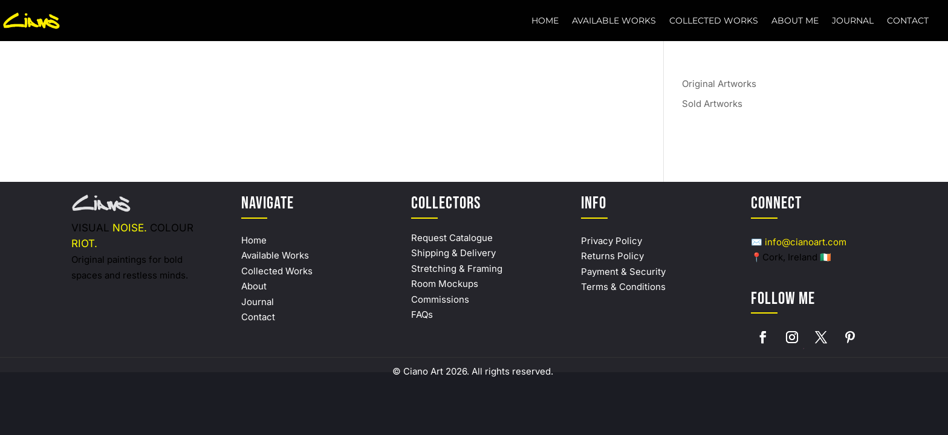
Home (545, 21)
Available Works (614, 21)
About (254, 286)
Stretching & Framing (456, 268)
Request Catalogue (452, 237)
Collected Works (713, 21)
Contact (908, 21)
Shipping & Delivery (453, 253)
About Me (795, 21)
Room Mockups (444, 283)
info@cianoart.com (805, 242)
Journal (853, 21)
